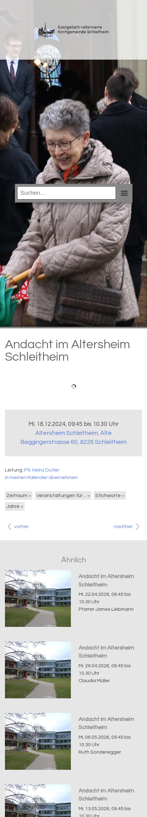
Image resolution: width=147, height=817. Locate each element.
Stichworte (108, 495)
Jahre (12, 506)
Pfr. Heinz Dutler (41, 470)
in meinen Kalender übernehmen (41, 477)
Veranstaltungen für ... (61, 495)
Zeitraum (16, 495)
